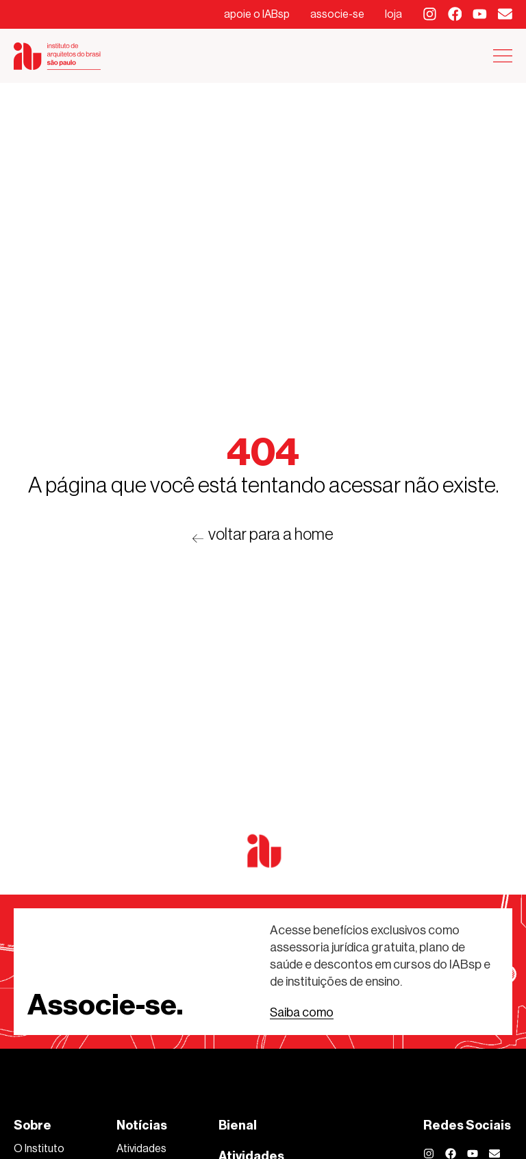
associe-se (337, 14)
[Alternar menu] (502, 55)
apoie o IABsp (257, 14)
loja (393, 14)
